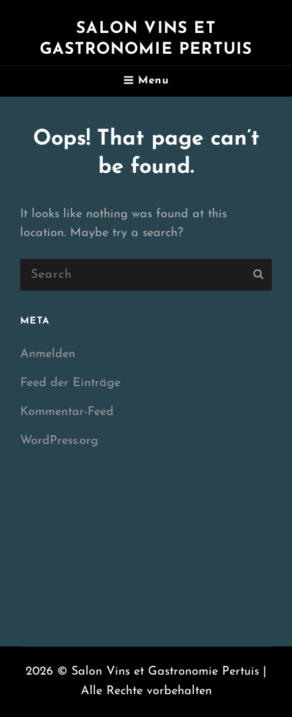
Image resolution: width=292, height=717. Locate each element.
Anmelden (47, 354)
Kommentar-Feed (67, 412)
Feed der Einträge (70, 383)
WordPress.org (59, 441)
